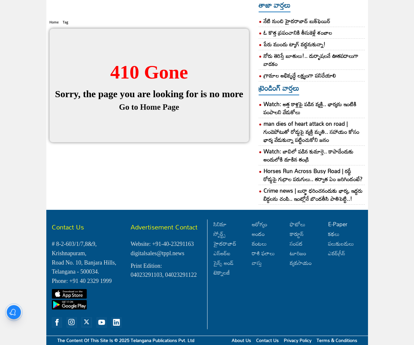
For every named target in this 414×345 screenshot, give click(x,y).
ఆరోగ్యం (259, 224)
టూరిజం (298, 253)
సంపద (296, 243)
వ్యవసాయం (301, 262)
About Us (241, 340)
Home (54, 6)
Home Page (159, 91)
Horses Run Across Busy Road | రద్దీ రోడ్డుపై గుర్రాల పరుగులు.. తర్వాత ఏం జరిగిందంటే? (313, 175)
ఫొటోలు (297, 224)
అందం (258, 233)
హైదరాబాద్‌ (225, 243)
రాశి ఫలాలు (263, 253)
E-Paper (337, 224)
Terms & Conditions (337, 340)
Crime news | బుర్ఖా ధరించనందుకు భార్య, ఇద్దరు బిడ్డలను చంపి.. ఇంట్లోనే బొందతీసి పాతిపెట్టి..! (313, 194)
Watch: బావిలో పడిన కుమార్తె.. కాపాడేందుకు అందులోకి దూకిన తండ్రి (308, 155)
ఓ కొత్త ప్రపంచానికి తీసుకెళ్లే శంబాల (297, 32)
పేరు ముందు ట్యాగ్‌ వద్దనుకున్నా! (294, 44)
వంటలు (259, 243)
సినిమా (220, 224)
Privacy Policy (297, 340)
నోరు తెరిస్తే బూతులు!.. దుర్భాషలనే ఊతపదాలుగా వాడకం (310, 60)
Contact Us (267, 340)
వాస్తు (257, 262)
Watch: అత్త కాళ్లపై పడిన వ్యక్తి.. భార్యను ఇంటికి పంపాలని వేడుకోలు (309, 108)
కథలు (333, 233)
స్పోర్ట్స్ (219, 233)
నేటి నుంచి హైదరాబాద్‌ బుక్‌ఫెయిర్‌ (296, 21)
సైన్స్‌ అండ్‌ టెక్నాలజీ (224, 267)
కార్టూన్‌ (297, 233)
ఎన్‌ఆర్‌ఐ (222, 253)
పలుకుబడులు (341, 243)
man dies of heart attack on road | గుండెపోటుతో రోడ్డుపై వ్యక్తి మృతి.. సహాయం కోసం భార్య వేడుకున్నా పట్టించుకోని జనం (311, 131)
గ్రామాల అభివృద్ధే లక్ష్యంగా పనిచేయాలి (299, 75)
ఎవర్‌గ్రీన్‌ (336, 253)
